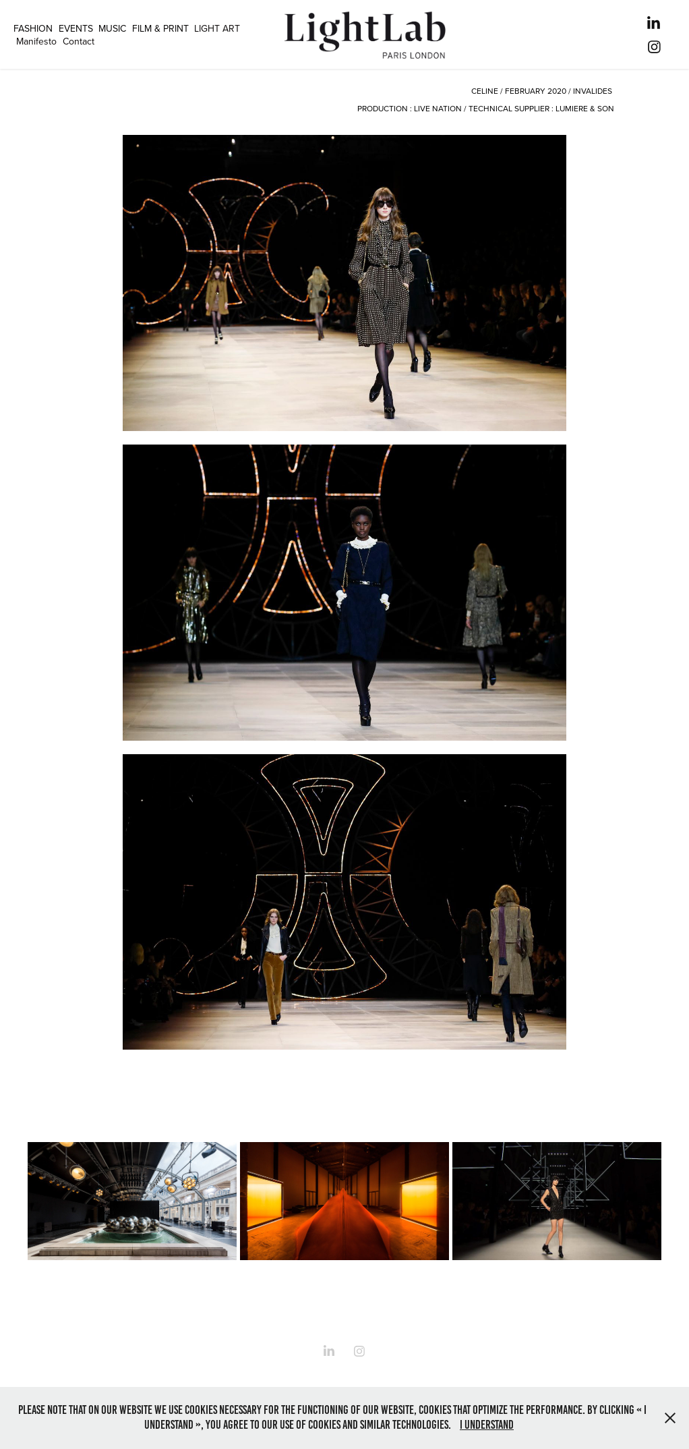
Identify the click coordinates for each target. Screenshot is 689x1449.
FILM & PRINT (160, 28)
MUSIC (112, 28)
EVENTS (76, 28)
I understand (487, 1424)
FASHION (33, 28)
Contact (78, 41)
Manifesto (36, 41)
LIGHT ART (217, 28)
